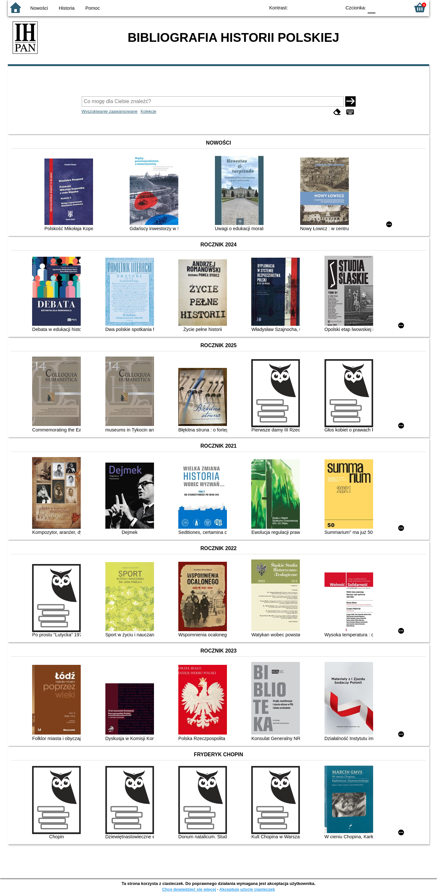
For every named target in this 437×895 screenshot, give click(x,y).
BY (334, 7)
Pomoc (92, 8)
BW (308, 7)
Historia (67, 8)
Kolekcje (148, 111)
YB (321, 7)
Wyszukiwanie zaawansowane (110, 111)
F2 (398, 7)
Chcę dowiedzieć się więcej (189, 889)
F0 (371, 7)
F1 (383, 7)
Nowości (39, 8)
